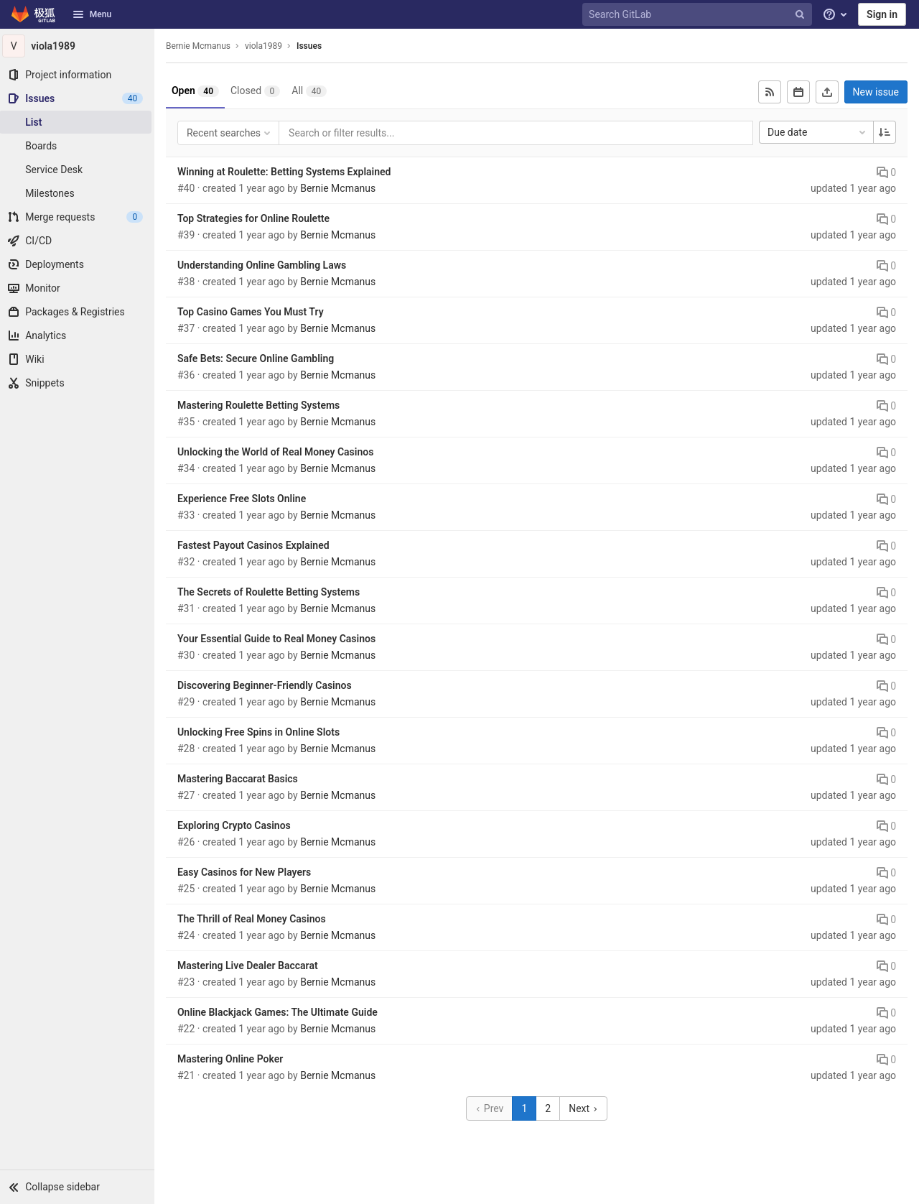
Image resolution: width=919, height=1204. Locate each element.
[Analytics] (79, 335)
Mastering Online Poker (233, 1059)
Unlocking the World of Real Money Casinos (279, 452)
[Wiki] (79, 359)
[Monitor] (79, 288)
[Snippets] (79, 382)
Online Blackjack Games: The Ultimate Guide (281, 1012)
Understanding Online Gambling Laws (265, 265)
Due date (818, 132)
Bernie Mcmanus (201, 46)
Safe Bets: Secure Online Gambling (259, 358)
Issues (312, 46)
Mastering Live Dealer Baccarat (251, 965)
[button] (79, 1187)
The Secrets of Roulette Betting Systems (272, 592)
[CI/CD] (79, 240)
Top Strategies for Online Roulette (257, 218)
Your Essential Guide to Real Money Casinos (280, 638)
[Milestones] (79, 193)
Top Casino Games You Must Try (254, 312)
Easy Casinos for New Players (247, 872)
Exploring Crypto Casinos (237, 825)
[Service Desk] (79, 169)
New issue (876, 92)
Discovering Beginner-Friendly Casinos (268, 685)
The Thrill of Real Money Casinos (255, 919)
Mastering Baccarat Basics (241, 778)
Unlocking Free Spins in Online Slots (262, 732)
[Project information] (79, 74)
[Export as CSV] (827, 91)
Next (585, 1108)
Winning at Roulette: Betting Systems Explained (288, 171)
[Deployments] (79, 264)
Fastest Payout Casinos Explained (257, 545)
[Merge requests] (79, 216)
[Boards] (79, 145)
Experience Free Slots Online (245, 498)
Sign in (882, 14)
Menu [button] (92, 14)
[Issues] (79, 98)
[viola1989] (79, 46)
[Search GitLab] (698, 15)
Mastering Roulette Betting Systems (262, 405)
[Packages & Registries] (79, 311)
